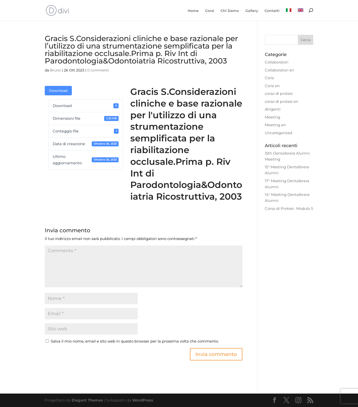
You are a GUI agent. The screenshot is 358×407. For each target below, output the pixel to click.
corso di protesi (279, 93)
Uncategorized (278, 132)
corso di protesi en (281, 101)
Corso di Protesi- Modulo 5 (289, 208)
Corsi (209, 11)
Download (58, 90)
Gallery (251, 11)
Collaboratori (276, 62)
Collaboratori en (279, 70)
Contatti (272, 11)
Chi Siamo (230, 11)
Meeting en (275, 124)
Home (193, 11)
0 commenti (98, 70)
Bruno (55, 70)
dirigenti (272, 109)
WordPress (142, 400)
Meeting (272, 117)
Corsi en (272, 85)
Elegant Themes (87, 400)
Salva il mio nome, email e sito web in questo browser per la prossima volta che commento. (135, 341)
